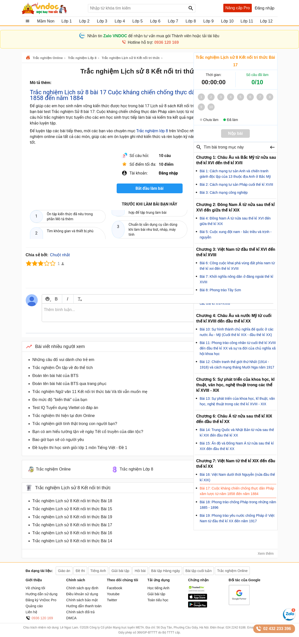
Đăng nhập (264, 8)
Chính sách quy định (82, 588)
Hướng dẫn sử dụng (41, 594)
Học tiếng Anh (158, 588)
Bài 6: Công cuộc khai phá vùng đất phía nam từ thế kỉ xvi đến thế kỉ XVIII (237, 265)
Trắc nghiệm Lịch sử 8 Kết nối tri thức (131, 58)
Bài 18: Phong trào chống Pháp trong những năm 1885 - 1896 (238, 505)
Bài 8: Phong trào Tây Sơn (220, 290)
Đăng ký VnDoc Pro (41, 600)
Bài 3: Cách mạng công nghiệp (224, 192)
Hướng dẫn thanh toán (83, 606)
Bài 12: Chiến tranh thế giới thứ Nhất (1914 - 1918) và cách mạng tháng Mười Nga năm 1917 (237, 364)
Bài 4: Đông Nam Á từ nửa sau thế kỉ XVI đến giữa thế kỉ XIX (235, 221)
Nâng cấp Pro (237, 8)
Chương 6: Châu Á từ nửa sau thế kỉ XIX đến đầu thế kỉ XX (234, 419)
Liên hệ (31, 612)
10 (211, 107)
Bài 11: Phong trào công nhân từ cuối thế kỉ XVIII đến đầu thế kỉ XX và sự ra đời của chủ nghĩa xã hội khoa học (238, 348)
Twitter (112, 600)
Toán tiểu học (157, 600)
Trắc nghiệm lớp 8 (152, 130)
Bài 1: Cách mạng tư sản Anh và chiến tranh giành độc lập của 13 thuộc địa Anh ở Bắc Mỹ (235, 173)
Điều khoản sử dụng (82, 594)
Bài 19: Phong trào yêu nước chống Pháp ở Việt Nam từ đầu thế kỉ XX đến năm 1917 (237, 518)
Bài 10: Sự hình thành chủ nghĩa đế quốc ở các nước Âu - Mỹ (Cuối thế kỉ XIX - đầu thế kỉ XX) (237, 332)
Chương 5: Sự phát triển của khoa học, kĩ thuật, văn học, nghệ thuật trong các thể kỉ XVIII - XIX (235, 384)
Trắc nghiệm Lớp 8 (82, 58)
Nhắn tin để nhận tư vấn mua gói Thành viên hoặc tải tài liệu (153, 36)
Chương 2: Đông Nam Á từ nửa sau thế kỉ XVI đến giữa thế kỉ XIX (235, 207)
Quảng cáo (34, 606)
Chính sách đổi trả (80, 612)
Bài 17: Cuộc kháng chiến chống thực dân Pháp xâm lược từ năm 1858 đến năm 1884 (237, 491)
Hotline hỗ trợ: (153, 42)
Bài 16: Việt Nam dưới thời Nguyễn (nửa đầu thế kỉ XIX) (237, 477)
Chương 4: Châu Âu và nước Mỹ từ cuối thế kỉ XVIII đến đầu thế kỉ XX (234, 318)
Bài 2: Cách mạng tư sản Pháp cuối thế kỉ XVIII (236, 184)
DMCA (71, 618)
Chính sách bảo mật (82, 600)
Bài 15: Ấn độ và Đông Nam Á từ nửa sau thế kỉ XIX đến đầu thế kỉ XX (237, 446)
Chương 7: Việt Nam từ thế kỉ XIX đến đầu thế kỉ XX (235, 463)
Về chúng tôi (35, 588)
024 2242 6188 (236, 627)
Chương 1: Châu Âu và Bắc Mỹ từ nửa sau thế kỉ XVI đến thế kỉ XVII (236, 160)
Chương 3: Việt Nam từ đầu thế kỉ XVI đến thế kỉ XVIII (235, 252)
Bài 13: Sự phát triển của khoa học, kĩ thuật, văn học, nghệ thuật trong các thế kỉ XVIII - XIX (237, 401)
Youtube (113, 594)
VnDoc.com (29, 57)
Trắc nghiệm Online (48, 58)
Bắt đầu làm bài (149, 188)
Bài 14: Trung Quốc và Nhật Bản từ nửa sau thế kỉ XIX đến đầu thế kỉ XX (237, 432)
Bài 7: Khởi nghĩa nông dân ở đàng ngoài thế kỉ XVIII (237, 279)
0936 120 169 (42, 618)
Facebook (114, 588)
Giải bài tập (156, 594)
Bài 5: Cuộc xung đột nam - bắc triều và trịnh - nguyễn (236, 234)
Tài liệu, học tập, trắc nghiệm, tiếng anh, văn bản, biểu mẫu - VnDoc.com (53, 8)
